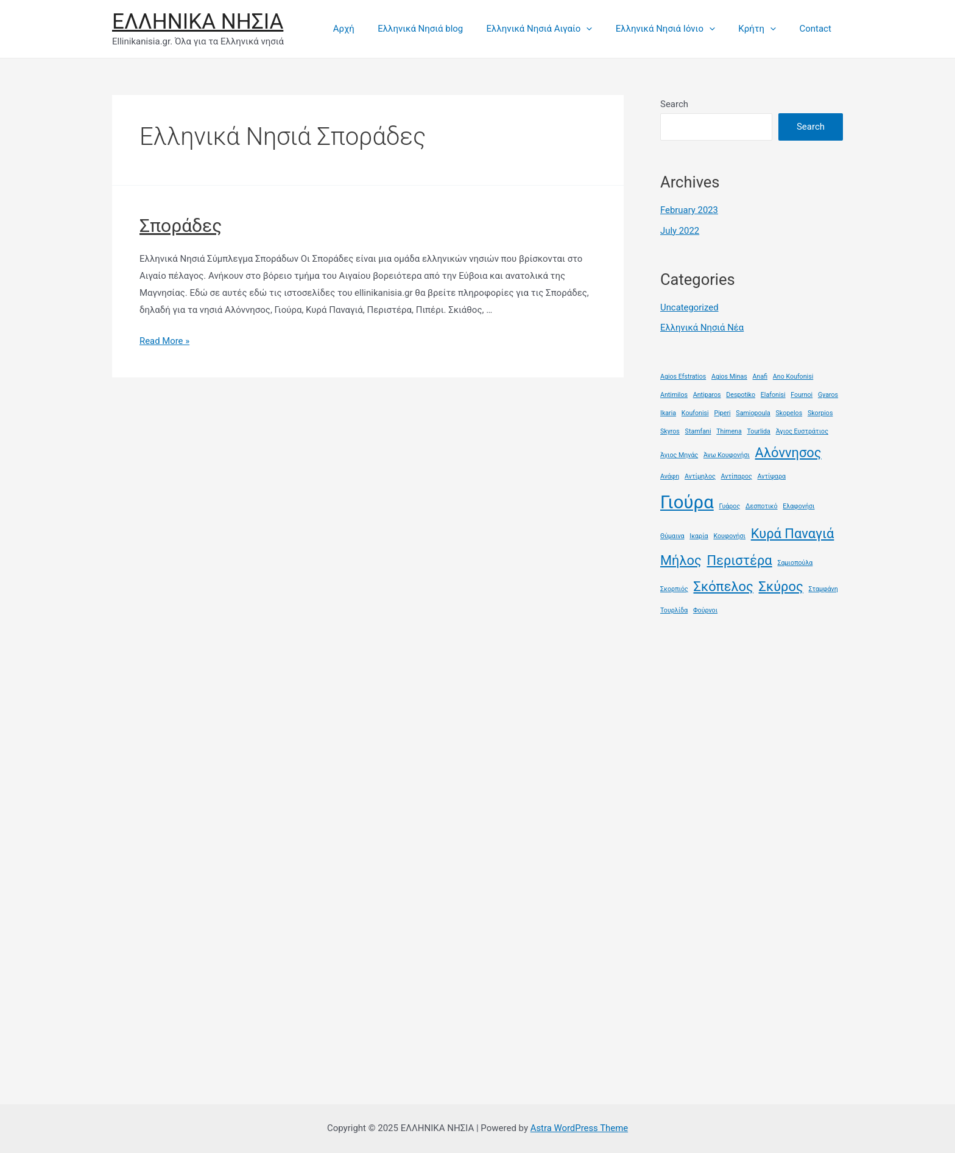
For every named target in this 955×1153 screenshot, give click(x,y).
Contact (818, 28)
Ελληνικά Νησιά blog (443, 28)
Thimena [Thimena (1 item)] (729, 431)
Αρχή (371, 28)
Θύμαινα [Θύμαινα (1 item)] (672, 536)
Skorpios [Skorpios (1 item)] (820, 413)
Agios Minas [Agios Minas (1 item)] (729, 376)
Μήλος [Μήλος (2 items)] (681, 560)
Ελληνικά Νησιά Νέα (702, 327)
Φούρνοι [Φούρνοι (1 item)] (705, 610)
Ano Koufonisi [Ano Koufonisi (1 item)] (793, 376)
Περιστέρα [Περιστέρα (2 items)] (739, 560)
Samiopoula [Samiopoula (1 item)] (753, 413)
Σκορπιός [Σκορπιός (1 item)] (674, 589)
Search (674, 104)
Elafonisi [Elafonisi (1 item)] (773, 395)
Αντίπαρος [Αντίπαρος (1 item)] (736, 476)
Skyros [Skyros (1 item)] (670, 431)
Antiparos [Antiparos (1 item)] (707, 395)
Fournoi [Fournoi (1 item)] (801, 395)
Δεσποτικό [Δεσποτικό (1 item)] (761, 506)
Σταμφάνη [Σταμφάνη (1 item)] (822, 589)
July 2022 (680, 230)
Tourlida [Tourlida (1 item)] (758, 431)
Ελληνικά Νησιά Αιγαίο (557, 28)
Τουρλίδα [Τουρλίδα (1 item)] (674, 610)
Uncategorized (689, 307)
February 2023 (689, 210)
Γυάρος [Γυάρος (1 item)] (730, 506)
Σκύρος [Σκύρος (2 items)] (781, 586)
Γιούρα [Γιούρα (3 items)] (687, 502)
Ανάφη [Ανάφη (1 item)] (669, 476)
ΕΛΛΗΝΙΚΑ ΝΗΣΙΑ (197, 21)
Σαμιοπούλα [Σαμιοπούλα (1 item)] (794, 563)
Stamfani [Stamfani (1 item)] (698, 431)
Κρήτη (765, 28)
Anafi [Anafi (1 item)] (760, 376)
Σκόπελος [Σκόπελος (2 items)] (723, 586)
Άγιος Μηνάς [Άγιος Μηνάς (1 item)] (679, 455)
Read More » (164, 340)
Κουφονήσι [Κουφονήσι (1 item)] (729, 536)
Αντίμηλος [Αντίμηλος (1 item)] (700, 476)
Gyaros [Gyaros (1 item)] (828, 395)
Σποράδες (180, 225)
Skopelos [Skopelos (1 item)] (789, 413)
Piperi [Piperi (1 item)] (722, 413)
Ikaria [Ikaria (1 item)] (668, 413)
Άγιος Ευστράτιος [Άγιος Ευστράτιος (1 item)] (802, 431)
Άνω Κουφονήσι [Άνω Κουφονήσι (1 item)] (726, 455)
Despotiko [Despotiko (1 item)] (740, 395)
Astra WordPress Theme (579, 1128)
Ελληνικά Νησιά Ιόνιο (678, 28)
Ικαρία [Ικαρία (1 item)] (698, 536)
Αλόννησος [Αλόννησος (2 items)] (788, 452)
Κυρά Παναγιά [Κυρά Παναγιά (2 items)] (792, 533)
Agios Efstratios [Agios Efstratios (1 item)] (683, 376)
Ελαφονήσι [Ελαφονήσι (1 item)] (798, 506)
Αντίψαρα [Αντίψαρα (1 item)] (771, 476)
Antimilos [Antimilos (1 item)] (674, 395)
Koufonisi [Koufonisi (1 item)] (695, 413)
